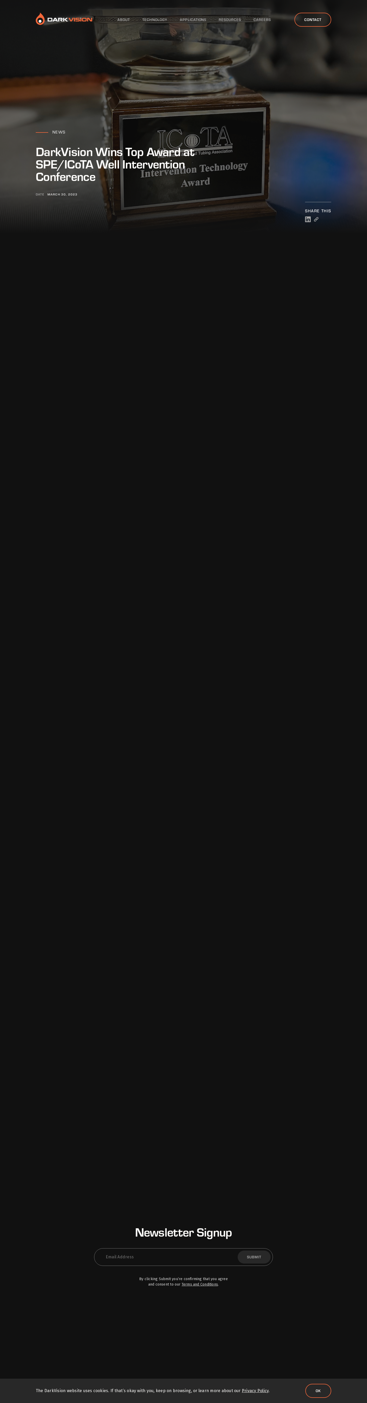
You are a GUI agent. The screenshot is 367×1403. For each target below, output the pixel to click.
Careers (262, 20)
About (123, 20)
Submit (254, 1256)
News (59, 132)
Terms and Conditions (200, 1284)
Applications (193, 20)
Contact (312, 19)
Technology (154, 20)
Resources (230, 20)
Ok (318, 1390)
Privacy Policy (255, 1390)
